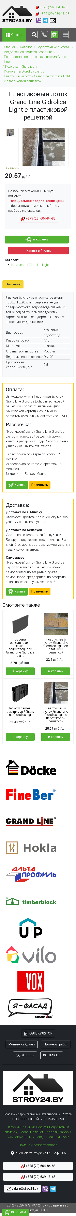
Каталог (26, 47)
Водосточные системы (54, 47)
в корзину (20, 671)
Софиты (42, 1127)
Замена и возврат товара (38, 1145)
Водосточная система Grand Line (28, 52)
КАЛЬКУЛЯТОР (38, 1033)
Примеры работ (56, 1044)
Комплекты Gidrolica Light (23, 71)
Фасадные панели (32, 1132)
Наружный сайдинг (21, 1127)
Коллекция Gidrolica (19, 66)
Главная (10, 47)
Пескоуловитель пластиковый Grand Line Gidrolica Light (20, 711)
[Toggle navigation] (34, 34)
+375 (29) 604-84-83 (52, 7)
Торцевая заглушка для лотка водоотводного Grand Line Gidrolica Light (20, 647)
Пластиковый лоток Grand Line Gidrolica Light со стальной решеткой (55, 646)
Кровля (52, 1132)
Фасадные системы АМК (51, 1137)
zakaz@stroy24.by (22, 1189)
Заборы (65, 1132)
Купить (17, 485)
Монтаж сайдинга (21, 1044)
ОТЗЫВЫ (25, 1055)
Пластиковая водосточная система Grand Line (35, 59)
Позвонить (39, 485)
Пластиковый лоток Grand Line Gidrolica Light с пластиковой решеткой (37, 78)
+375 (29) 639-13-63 (52, 14)
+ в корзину (36, 239)
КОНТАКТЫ (51, 1055)
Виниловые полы (19, 1137)
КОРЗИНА (15, 1212)
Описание (13, 284)
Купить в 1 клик (38, 250)
